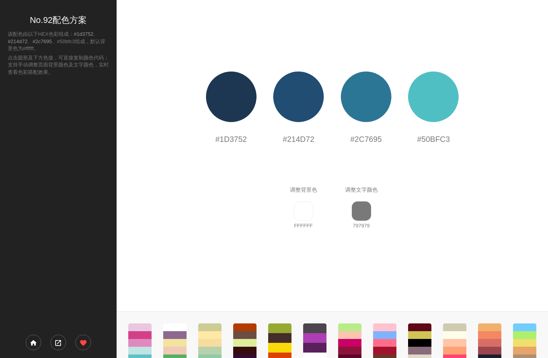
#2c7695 (42, 41)
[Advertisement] (58, 204)
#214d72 (18, 41)
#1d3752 (84, 34)
